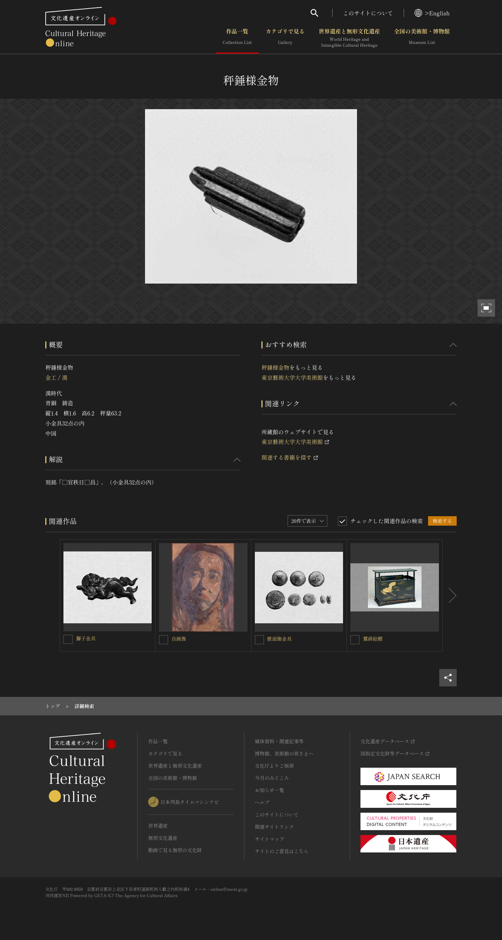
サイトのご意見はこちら (282, 851)
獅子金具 (86, 638)
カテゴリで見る (285, 38)
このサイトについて (368, 13)
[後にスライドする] (450, 595)
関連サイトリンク (274, 826)
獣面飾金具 (279, 638)
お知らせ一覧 (269, 790)
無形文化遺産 (162, 837)
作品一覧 (237, 38)
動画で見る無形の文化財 (175, 850)
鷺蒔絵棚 (372, 638)
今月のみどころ (272, 777)
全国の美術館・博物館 (422, 38)
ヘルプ (262, 802)
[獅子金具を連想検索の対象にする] (68, 639)
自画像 (179, 638)
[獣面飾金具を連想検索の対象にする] (259, 639)
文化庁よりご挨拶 (274, 765)
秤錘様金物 (275, 367)
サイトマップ (269, 838)
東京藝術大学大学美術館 (292, 377)
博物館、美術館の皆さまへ (284, 753)
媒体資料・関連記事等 (279, 741)
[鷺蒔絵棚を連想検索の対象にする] (354, 639)
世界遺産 (158, 825)
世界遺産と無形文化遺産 (349, 38)
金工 (50, 377)
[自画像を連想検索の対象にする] (163, 639)
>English (432, 13)
